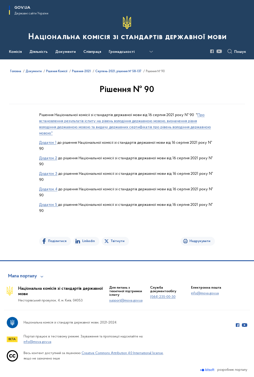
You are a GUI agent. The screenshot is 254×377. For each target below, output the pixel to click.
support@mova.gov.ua (126, 300)
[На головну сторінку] (127, 29)
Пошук (240, 52)
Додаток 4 (48, 189)
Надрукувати (199, 241)
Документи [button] (65, 52)
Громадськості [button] (122, 52)
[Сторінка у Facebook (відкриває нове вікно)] (212, 51)
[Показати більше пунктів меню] (151, 51)
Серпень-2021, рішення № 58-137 (118, 71)
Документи (34, 71)
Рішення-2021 (81, 71)
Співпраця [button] (92, 52)
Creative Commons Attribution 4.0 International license (122, 353)
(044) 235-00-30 (163, 297)
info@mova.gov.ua (205, 293)
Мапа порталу (22, 276)
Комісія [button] (15, 52)
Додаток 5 (48, 205)
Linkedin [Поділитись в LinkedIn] (88, 241)
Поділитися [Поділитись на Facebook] (57, 241)
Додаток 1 (47, 143)
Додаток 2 (48, 158)
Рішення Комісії (56, 71)
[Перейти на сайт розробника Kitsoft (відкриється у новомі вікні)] (208, 370)
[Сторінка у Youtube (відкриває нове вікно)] (219, 51)
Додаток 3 (48, 174)
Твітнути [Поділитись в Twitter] (118, 241)
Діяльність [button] (38, 52)
